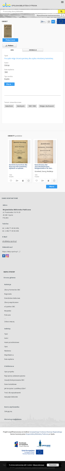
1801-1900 (32, 106)
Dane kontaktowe (10, 384)
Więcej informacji (38, 465)
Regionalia (8, 294)
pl (53, 21)
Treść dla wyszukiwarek (12, 393)
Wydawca (7, 351)
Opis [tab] (12, 50)
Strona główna (10, 278)
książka (6, 79)
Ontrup (7, 65)
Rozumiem (53, 465)
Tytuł (6, 334)
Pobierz (8, 45)
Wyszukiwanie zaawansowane (48, 15)
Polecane (7, 315)
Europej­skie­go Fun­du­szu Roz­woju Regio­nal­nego (46, 432)
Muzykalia (7, 311)
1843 (6, 72)
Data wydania (9, 359)
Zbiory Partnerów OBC (12, 290)
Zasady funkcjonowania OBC (14, 380)
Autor (6, 338)
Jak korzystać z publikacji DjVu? (15, 388)
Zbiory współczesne (11, 302)
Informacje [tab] (33, 50)
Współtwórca (9, 355)
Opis (6, 347)
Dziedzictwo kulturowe (12, 298)
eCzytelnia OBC (9, 307)
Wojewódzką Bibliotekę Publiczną (37, 434)
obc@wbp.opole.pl (9, 241)
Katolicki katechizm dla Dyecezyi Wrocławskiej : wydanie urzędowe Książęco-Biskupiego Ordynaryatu (18, 166)
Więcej (51, 186)
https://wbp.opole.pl (10, 252)
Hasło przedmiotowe (11, 342)
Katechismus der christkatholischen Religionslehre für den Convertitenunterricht (43, 166)
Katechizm (9, 106)
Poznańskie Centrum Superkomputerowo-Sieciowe (35, 467)
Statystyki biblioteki (11, 397)
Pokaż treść (10, 40)
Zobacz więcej (9, 322)
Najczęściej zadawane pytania (14, 376)
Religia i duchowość (47, 106)
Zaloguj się (8, 411)
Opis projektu (9, 372)
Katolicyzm (20, 106)
